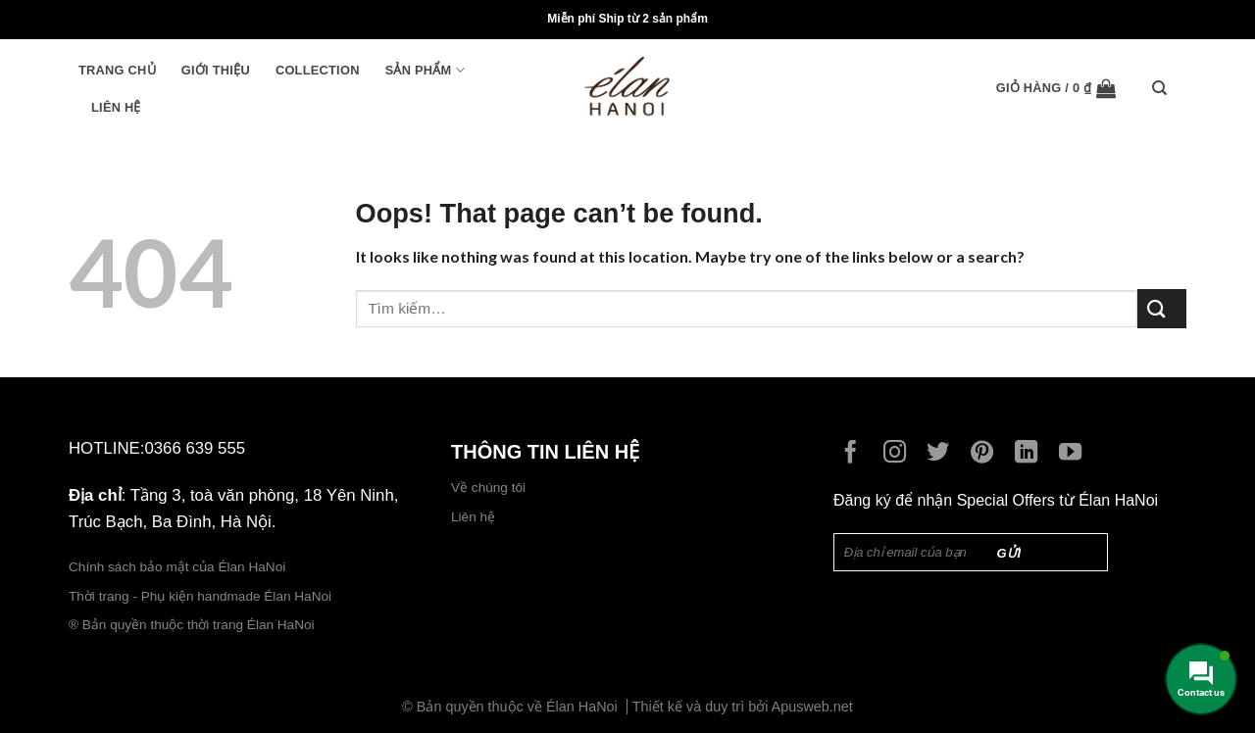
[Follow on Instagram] (899, 453)
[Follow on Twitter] (943, 453)
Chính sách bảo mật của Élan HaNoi (177, 567)
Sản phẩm (425, 70)
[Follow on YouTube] (1075, 453)
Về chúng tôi (488, 487)
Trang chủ (117, 70)
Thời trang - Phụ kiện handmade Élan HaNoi (202, 596)
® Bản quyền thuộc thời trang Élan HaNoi (192, 624)
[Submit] (1161, 308)
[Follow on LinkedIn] (1031, 453)
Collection (318, 70)
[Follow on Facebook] (855, 453)
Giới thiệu (215, 70)
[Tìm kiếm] (1164, 88)
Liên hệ (116, 107)
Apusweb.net (812, 706)
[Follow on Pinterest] (987, 453)
